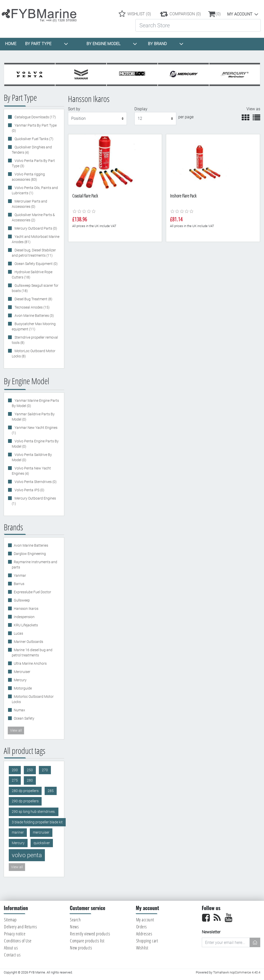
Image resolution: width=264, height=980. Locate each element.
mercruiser (41, 832)
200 (15, 770)
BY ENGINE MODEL (111, 44)
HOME (10, 43)
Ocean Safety (24, 718)
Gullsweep (22, 600)
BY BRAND (166, 44)
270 (45, 770)
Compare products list (87, 941)
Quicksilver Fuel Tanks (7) (33, 139)
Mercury (20, 680)
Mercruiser (22, 672)
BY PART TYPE (46, 44)
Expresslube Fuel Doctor (32, 592)
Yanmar (20, 575)
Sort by (74, 109)
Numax (19, 710)
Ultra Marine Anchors (30, 663)
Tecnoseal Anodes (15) (32, 307)
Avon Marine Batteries (31, 545)
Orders (141, 927)
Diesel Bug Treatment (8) (33, 299)
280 (30, 780)
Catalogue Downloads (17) (35, 117)
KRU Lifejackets (26, 625)
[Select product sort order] (97, 118)
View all (16, 730)
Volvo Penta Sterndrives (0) (35, 482)
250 (30, 770)
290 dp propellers (25, 801)
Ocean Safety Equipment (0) (36, 264)
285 (51, 791)
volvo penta (27, 855)
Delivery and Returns (20, 927)
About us (11, 948)
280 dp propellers (25, 791)
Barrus (19, 584)
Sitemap (10, 920)
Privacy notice (14, 934)
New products (81, 948)
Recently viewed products (90, 934)
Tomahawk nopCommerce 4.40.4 (236, 972)
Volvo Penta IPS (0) (29, 490)
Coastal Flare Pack (85, 196)
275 (15, 780)
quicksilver (42, 843)
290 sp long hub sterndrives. (33, 812)
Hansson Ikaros (26, 609)
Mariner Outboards (28, 642)
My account (239, 14)
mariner (18, 832)
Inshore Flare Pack (183, 196)
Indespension (24, 617)
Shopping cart (147, 941)
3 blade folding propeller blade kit (37, 822)
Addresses (144, 934)
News (74, 927)
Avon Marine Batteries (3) (34, 316)
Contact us (12, 955)
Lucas (18, 633)
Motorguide (23, 688)
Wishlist (142, 948)
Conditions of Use (18, 941)
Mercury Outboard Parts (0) (35, 228)
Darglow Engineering (30, 554)
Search (75, 920)
